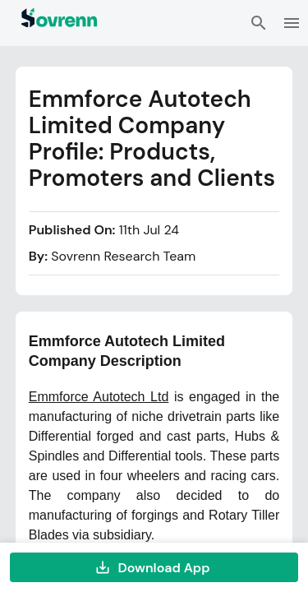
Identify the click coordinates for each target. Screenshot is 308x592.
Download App (154, 567)
